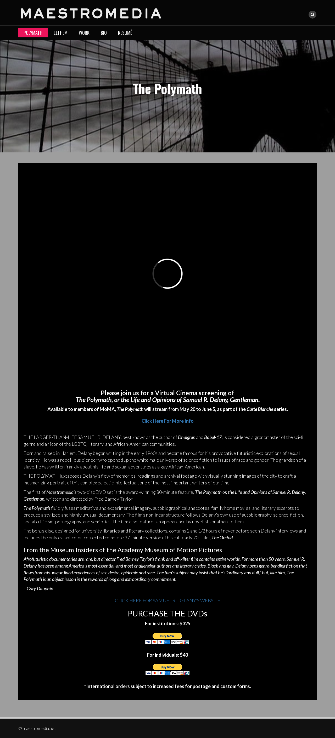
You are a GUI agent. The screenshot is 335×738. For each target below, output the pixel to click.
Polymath (33, 32)
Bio (104, 32)
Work (84, 32)
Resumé (125, 32)
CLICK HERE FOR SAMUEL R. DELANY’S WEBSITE (167, 600)
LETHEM (61, 32)
